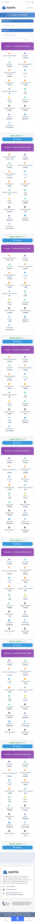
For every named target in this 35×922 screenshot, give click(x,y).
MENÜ (30, 8)
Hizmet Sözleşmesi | (18, 914)
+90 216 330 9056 (10, 886)
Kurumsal (6, 2)
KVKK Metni (27, 914)
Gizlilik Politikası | (8, 914)
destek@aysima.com (11, 889)
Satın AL (17, 139)
